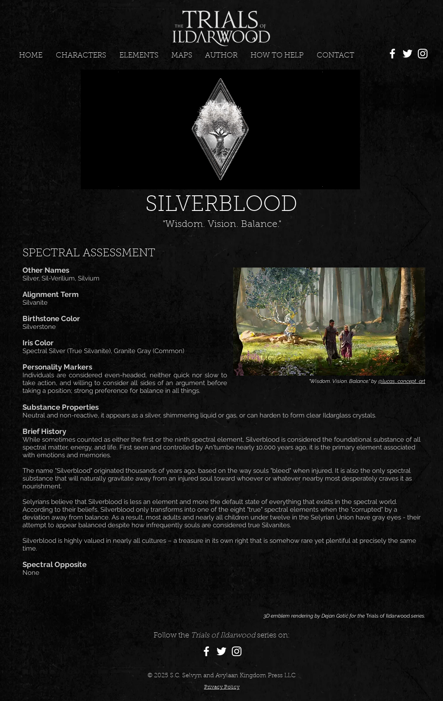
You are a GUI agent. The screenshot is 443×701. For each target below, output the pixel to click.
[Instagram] (422, 53)
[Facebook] (392, 53)
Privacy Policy (222, 687)
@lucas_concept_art (401, 381)
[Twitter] (407, 53)
